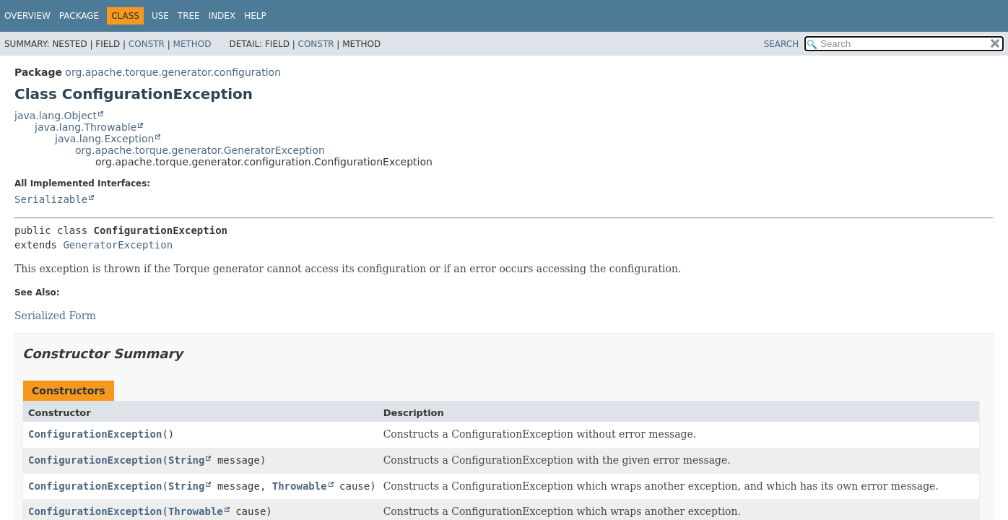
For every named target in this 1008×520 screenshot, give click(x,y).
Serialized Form (55, 315)
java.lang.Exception (104, 138)
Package (79, 16)
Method (192, 44)
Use (160, 16)
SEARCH (781, 44)
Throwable (299, 486)
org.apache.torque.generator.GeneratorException (200, 150)
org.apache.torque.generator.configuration (173, 72)
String (186, 460)
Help (255, 16)
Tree (189, 16)
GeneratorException (118, 245)
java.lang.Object (55, 115)
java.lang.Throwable (85, 127)
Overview (27, 16)
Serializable (50, 199)
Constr (147, 44)
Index (222, 16)
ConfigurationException (95, 434)
